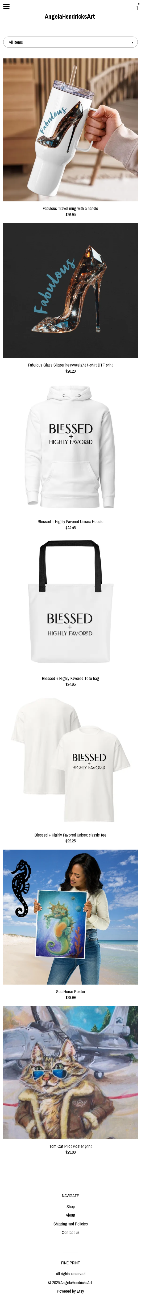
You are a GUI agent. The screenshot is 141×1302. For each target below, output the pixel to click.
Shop (71, 1206)
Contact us (71, 1232)
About (70, 1215)
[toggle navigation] (6, 6)
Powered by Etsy (70, 1291)
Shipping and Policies (70, 1224)
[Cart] (137, 8)
